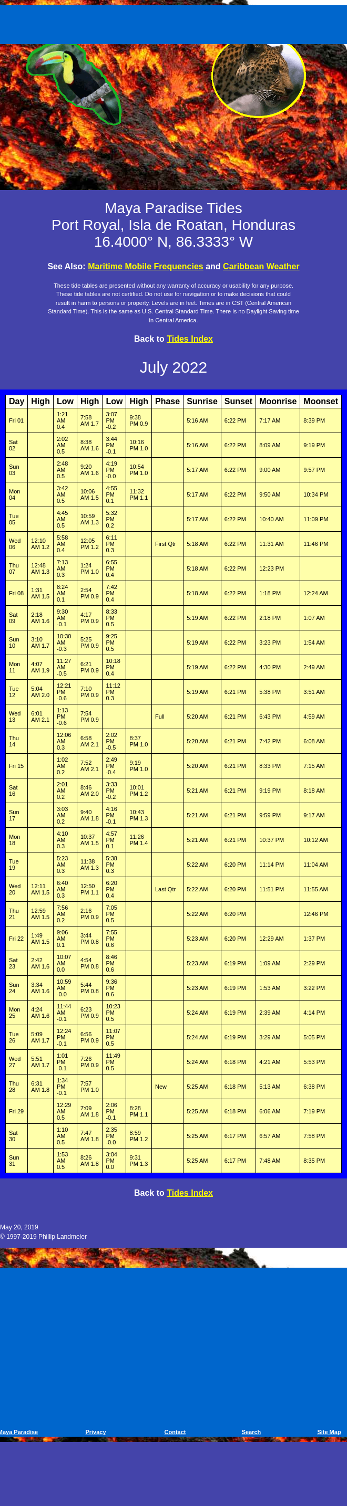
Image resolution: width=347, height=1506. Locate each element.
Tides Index (190, 338)
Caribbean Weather (261, 266)
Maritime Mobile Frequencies (145, 266)
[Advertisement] (175, 22)
